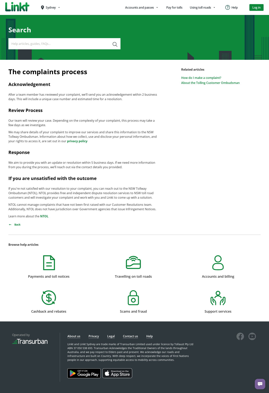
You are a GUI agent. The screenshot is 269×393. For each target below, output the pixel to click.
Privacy (94, 336)
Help (149, 336)
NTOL (44, 216)
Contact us (130, 336)
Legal (111, 336)
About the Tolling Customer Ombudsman (210, 83)
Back (14, 224)
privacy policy (77, 141)
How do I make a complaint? (201, 78)
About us (73, 336)
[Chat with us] (260, 384)
